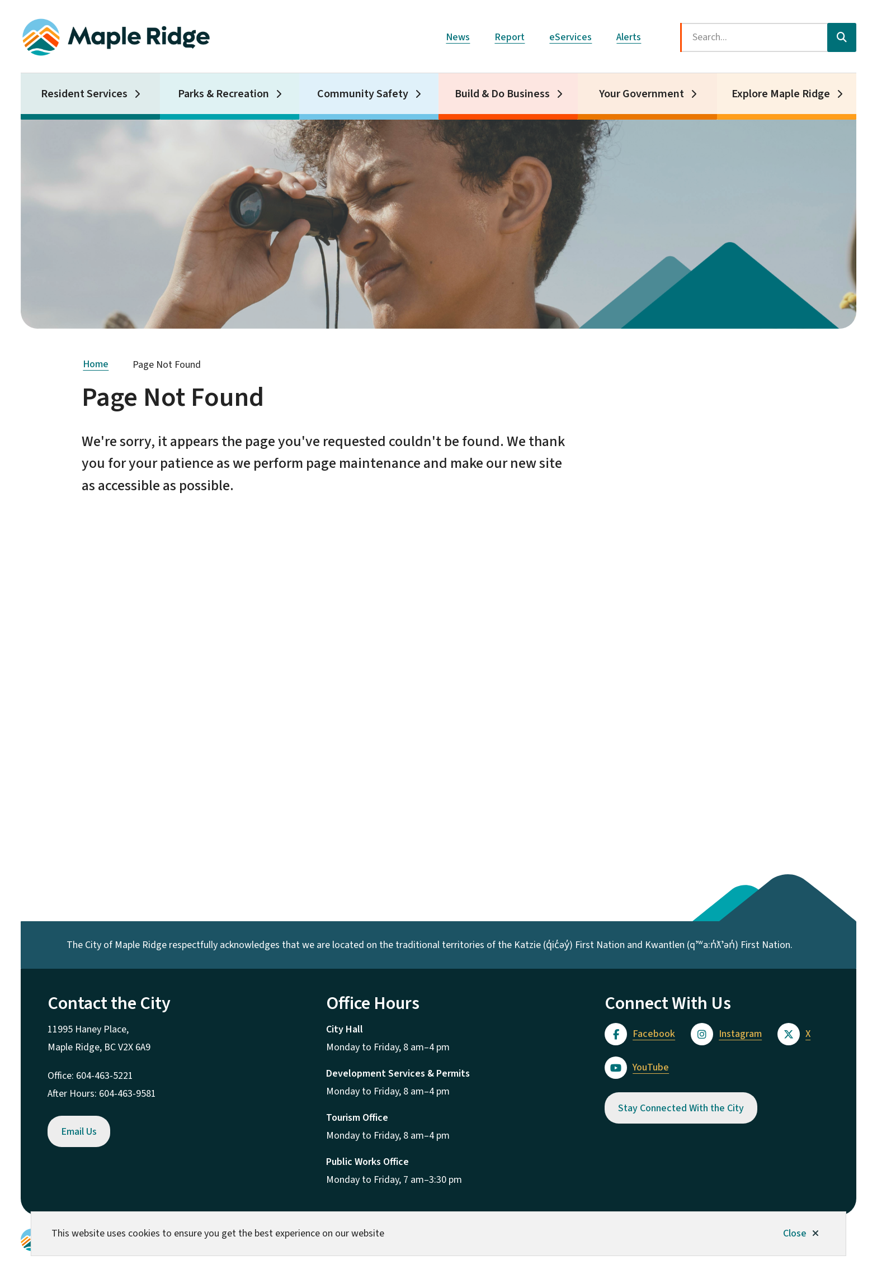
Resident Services (84, 94)
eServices (570, 37)
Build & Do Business (502, 94)
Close (795, 1233)
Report (509, 37)
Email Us (79, 1132)
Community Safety (362, 94)
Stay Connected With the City (681, 1108)
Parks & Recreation (223, 94)
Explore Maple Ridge (781, 94)
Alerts (628, 37)
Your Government (641, 94)
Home (96, 364)
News (458, 37)
